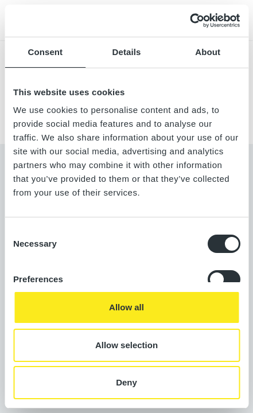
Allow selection (126, 345)
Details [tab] (126, 52)
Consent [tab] (45, 52)
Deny (126, 382)
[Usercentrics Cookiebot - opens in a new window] (189, 20)
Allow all (126, 307)
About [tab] (207, 52)
